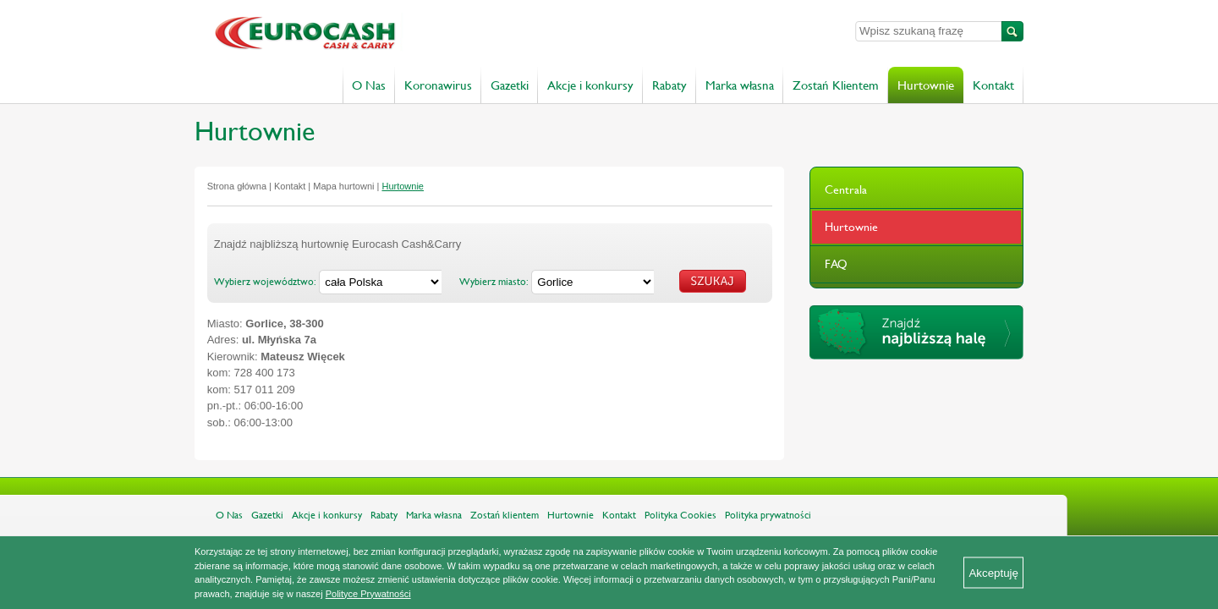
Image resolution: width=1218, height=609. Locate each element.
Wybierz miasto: (494, 282)
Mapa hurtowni (343, 186)
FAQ (836, 264)
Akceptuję (993, 573)
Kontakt (993, 85)
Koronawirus (438, 85)
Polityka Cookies (680, 515)
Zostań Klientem (836, 85)
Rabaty (669, 85)
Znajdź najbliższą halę (916, 332)
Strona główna (236, 186)
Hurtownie (925, 85)
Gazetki (510, 85)
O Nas (369, 85)
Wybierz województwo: (265, 282)
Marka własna (739, 85)
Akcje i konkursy (590, 85)
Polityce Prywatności (368, 594)
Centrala (846, 189)
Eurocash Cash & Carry (391, 33)
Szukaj (1012, 31)
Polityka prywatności (768, 515)
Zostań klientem (504, 515)
